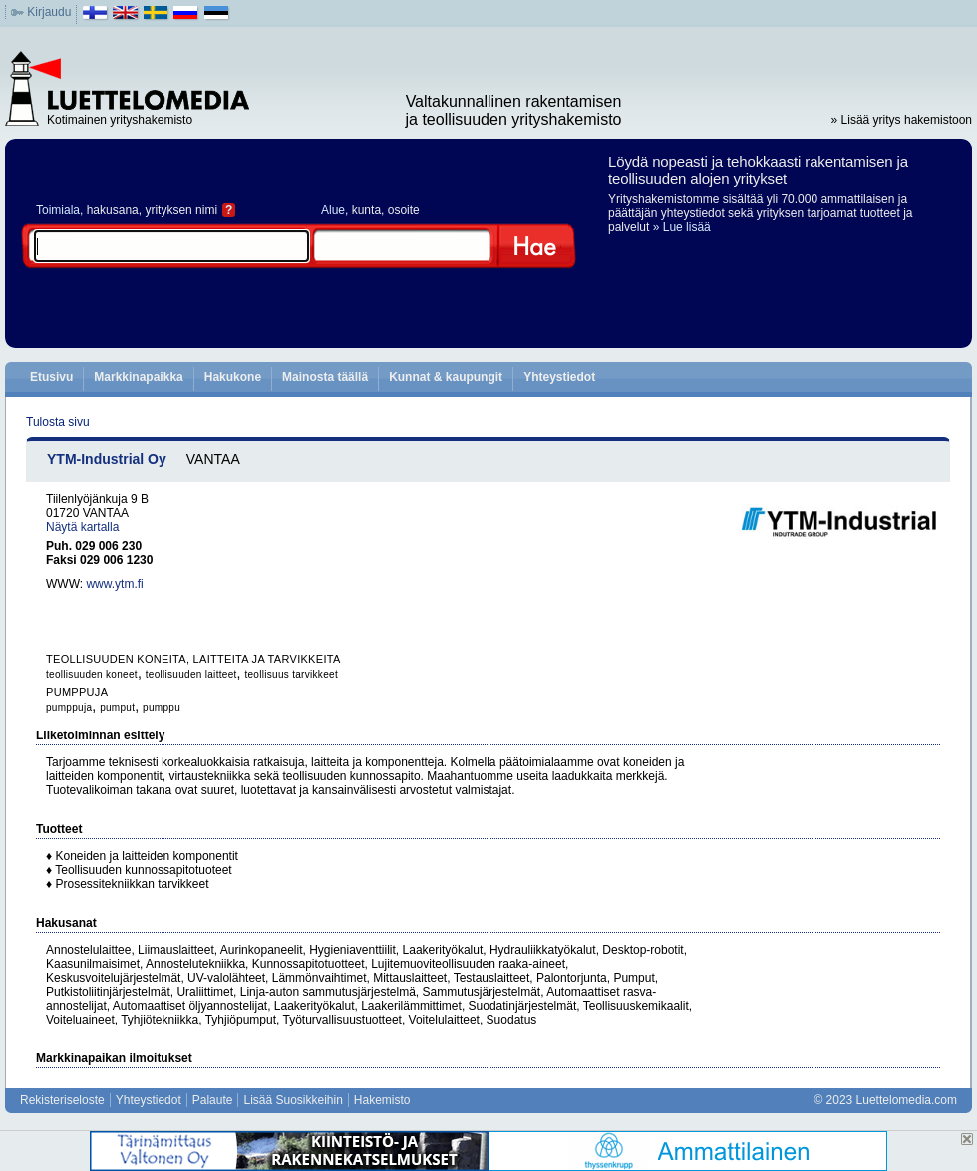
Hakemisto (382, 1100)
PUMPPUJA (77, 692)
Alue (333, 210)
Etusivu (51, 377)
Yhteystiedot (559, 377)
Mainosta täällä (325, 377)
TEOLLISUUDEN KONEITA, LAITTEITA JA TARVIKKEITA (193, 659)
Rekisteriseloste (62, 1100)
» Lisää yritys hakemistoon (901, 120)
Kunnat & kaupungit (445, 377)
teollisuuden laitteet (191, 674)
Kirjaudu (49, 12)
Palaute (212, 1100)
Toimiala (58, 210)
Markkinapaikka (138, 377)
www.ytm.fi (114, 584)
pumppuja (69, 707)
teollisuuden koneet (92, 674)
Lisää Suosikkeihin (292, 1100)
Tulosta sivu (58, 422)
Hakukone (232, 377)
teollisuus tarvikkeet (291, 674)
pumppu (161, 707)
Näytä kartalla (82, 527)
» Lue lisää (682, 227)
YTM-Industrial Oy (106, 459)
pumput (117, 707)
